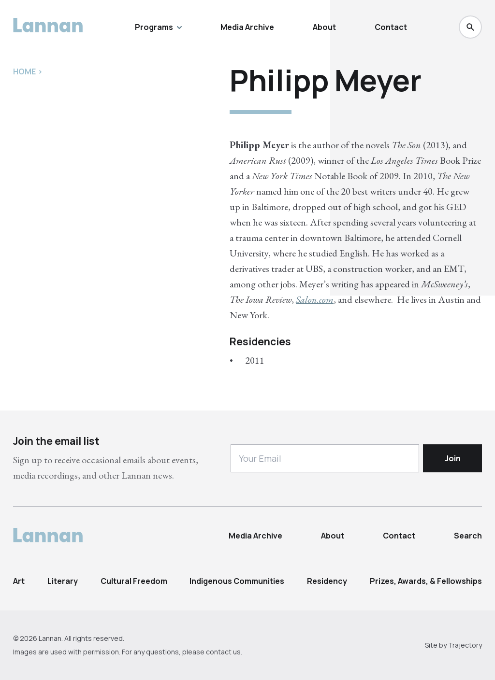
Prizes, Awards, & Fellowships (426, 581)
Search (468, 535)
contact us (223, 651)
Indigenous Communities (236, 581)
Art (19, 581)
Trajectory (465, 645)
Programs (158, 27)
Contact (391, 27)
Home (24, 71)
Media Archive (247, 27)
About (324, 27)
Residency (327, 581)
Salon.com (315, 299)
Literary (62, 581)
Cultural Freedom (134, 581)
